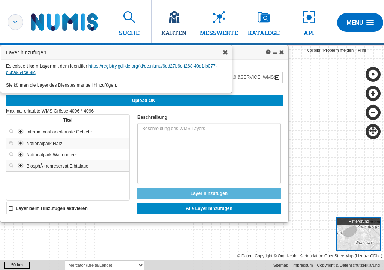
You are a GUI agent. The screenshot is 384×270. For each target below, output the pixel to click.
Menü (360, 22)
